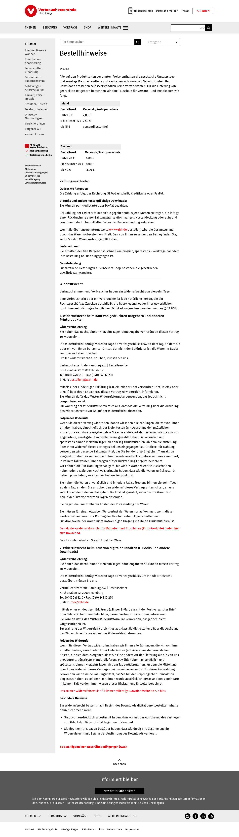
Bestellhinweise (33, 165)
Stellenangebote (48, 829)
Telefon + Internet (36, 109)
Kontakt (29, 829)
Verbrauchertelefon (141, 10)
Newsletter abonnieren (119, 791)
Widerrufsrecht (32, 176)
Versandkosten (34, 134)
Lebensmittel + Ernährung (34, 70)
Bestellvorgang (32, 179)
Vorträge (70, 27)
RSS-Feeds (88, 829)
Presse (185, 10)
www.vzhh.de (118, 229)
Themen (30, 27)
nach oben (119, 762)
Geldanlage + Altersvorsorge (34, 88)
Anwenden (208, 27)
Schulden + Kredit (36, 104)
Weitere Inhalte (109, 27)
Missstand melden (167, 10)
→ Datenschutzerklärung (79, 803)
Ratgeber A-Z (33, 129)
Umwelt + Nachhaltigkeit (34, 116)
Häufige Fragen (70, 829)
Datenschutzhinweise (35, 183)
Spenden (203, 11)
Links (101, 829)
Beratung (50, 27)
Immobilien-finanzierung (33, 61)
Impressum (132, 829)
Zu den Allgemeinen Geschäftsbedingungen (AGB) (93, 747)
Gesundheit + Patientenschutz (35, 79)
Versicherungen (35, 123)
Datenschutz (114, 829)
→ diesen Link (145, 803)
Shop (87, 27)
